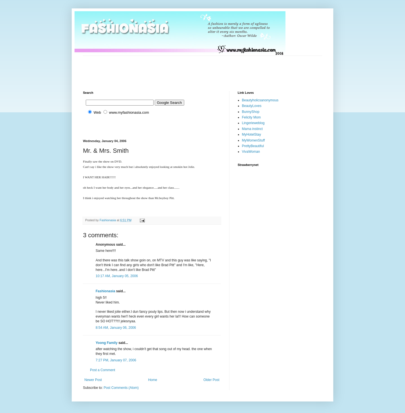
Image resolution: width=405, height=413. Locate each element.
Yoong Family (107, 343)
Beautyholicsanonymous (260, 100)
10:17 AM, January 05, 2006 (117, 276)
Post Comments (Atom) (121, 388)
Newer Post (93, 380)
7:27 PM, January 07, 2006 (116, 360)
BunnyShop (250, 112)
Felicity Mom (251, 117)
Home (152, 380)
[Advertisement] (185, 68)
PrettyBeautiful (253, 146)
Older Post (211, 380)
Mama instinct (252, 129)
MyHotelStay (251, 134)
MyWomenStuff (253, 140)
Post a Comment (102, 370)
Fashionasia (105, 291)
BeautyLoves (251, 106)
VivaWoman (251, 152)
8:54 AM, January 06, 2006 (116, 328)
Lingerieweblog (253, 123)
